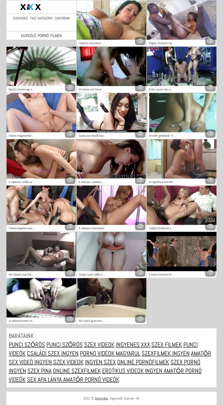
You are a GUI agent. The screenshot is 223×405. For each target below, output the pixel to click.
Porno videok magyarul (110, 353)
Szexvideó (20, 18)
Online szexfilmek (77, 371)
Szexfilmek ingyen (166, 353)
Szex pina (39, 371)
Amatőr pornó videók (91, 379)
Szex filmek (166, 344)
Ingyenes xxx (133, 344)
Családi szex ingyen (53, 353)
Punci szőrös (27, 344)
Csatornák (62, 18)
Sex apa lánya (45, 379)
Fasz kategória (41, 18)
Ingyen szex (100, 362)
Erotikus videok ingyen (133, 371)
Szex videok (99, 344)
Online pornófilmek (143, 362)
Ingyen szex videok (59, 362)
